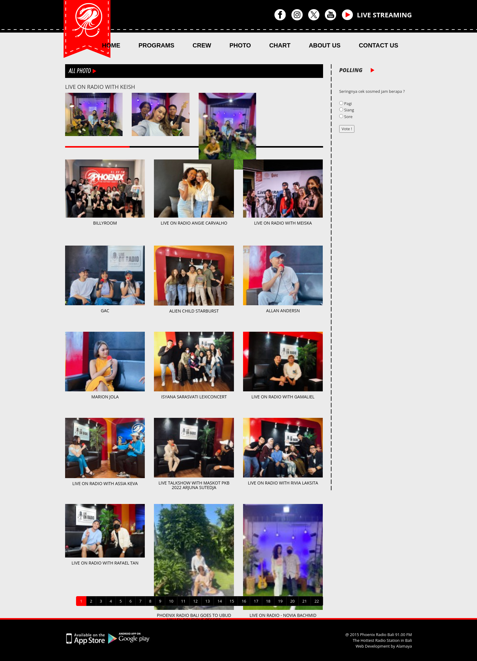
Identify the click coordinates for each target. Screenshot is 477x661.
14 (220, 601)
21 (304, 601)
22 (317, 601)
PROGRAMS (156, 45)
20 (292, 601)
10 (171, 601)
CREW (202, 45)
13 (207, 601)
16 (244, 601)
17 (256, 601)
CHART (280, 45)
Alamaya (404, 646)
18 (268, 601)
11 (183, 601)
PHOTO (240, 45)
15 (232, 601)
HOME (111, 45)
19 (280, 601)
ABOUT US (324, 45)
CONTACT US (378, 45)
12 (195, 601)
